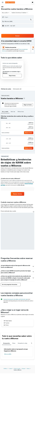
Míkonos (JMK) (7, 354)
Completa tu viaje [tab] (22, 343)
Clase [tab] (13, 343)
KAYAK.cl (5, 368)
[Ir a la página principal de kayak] (10, 2)
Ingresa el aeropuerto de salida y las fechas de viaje (16, 299)
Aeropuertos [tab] (6, 343)
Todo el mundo (17, 368)
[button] (2, 2)
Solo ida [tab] (13, 111)
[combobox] (5, 12)
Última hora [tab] (21, 111)
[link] (17, 194)
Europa (23, 368)
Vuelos (10, 368)
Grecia (28, 368)
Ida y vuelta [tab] (5, 111)
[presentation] (24, 98)
